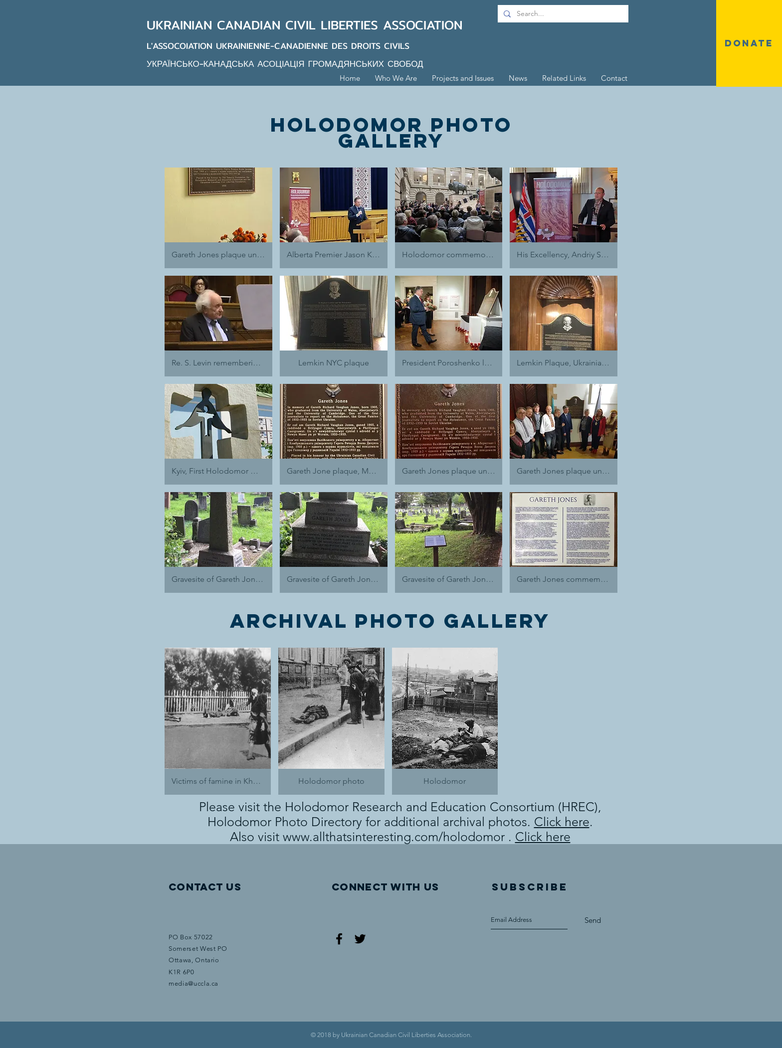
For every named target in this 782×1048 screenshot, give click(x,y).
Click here (561, 821)
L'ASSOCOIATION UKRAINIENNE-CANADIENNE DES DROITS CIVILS (278, 45)
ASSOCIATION (422, 25)
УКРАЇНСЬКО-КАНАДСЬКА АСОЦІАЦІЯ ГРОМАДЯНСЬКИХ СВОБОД (285, 63)
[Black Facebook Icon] (339, 938)
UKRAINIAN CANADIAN (216, 25)
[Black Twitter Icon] (360, 938)
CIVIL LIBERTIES (334, 25)
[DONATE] (749, 43)
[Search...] (562, 14)
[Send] (593, 920)
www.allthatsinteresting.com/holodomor (394, 836)
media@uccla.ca (193, 983)
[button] (218, 218)
